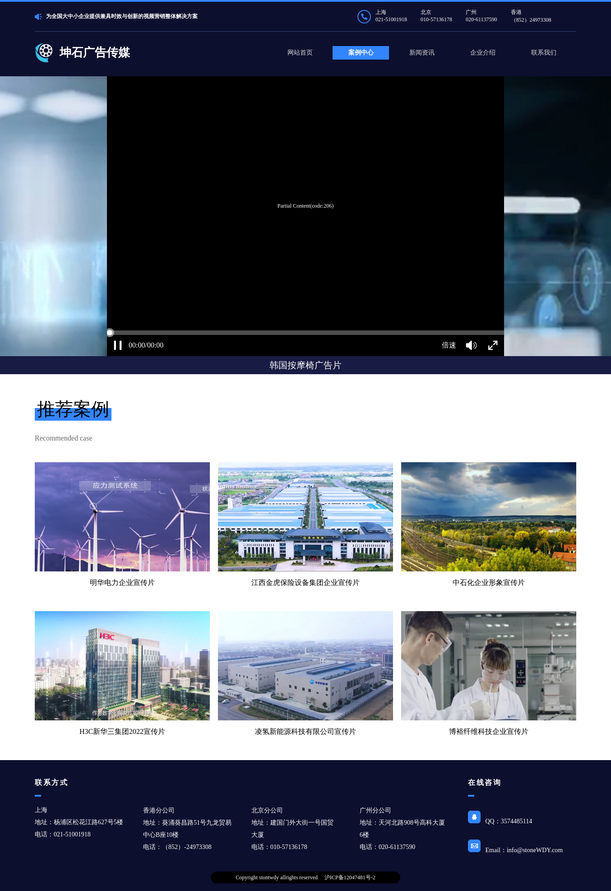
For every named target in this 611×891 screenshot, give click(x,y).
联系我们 (543, 52)
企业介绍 (482, 52)
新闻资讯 (422, 52)
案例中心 (361, 52)
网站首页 (300, 52)
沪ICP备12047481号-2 (349, 877)
